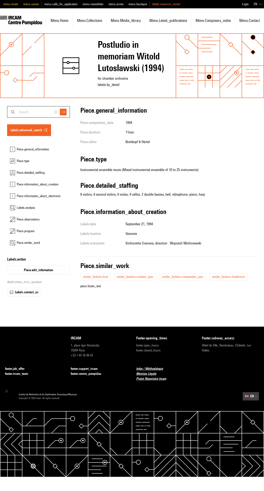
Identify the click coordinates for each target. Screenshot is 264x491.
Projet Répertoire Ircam (153, 379)
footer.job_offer (17, 369)
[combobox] (38, 112)
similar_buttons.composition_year (182, 277)
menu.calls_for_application (61, 4)
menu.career (31, 4)
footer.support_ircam (87, 369)
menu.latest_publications (168, 20)
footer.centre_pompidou (88, 374)
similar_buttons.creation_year (135, 277)
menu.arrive (116, 4)
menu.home (59, 20)
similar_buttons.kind (95, 277)
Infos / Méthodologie (152, 369)
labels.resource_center (166, 4)
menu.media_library (126, 20)
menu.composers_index (213, 20)
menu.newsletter (93, 4)
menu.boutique (137, 4)
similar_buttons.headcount (228, 277)
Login (245, 4)
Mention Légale (148, 374)
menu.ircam (10, 4)
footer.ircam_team (19, 374)
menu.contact (249, 20)
